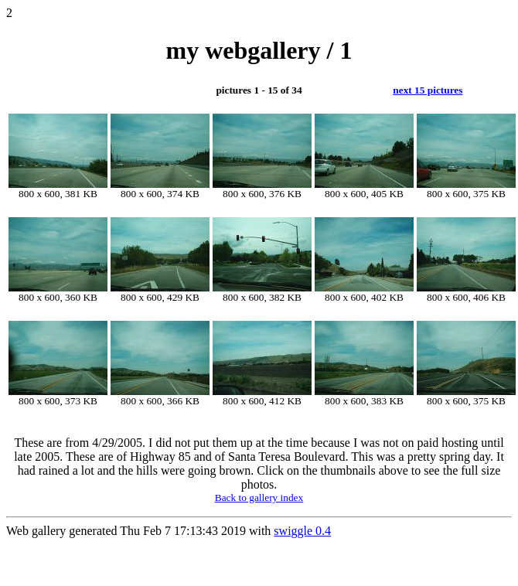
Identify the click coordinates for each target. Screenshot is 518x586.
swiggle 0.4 (302, 530)
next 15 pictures (427, 90)
